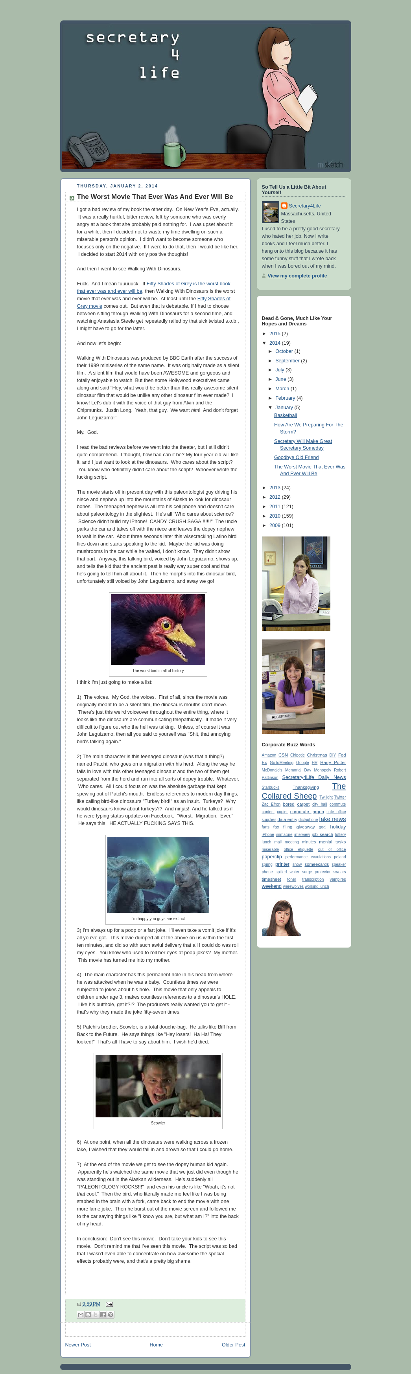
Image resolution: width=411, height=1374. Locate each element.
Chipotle (297, 755)
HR (315, 762)
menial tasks (332, 841)
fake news (332, 819)
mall (278, 842)
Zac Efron (271, 804)
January (284, 407)
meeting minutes (300, 842)
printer (282, 864)
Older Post (233, 1345)
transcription (313, 879)
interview (302, 834)
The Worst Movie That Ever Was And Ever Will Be (155, 196)
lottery (340, 834)
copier (282, 812)
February (286, 398)
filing (287, 827)
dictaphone (308, 819)
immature (284, 834)
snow (297, 864)
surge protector (316, 872)
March (283, 388)
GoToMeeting (281, 762)
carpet (303, 804)
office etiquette (298, 849)
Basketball (285, 415)
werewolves (293, 886)
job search (322, 834)
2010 (275, 516)
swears (340, 872)
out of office (332, 849)
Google (302, 762)
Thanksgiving (306, 787)
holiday (338, 827)
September (288, 361)
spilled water (287, 872)
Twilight (326, 797)
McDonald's (272, 770)
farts (266, 827)
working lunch (317, 886)
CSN (283, 755)
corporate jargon (307, 811)
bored (289, 804)
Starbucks (271, 787)
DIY (333, 755)
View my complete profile (297, 276)
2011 (275, 506)
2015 (275, 333)
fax (276, 827)
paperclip (272, 857)
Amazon (269, 755)
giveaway (305, 827)
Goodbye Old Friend (296, 457)
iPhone (268, 834)
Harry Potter (333, 762)
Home (156, 1345)
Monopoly (322, 770)
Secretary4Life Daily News (314, 777)
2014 (275, 343)
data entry (287, 819)
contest (268, 812)
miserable (270, 849)
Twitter (340, 797)
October (284, 351)
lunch (266, 842)
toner (291, 879)
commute (338, 804)
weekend (272, 886)
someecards (316, 864)
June (281, 379)
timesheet (271, 879)
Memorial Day (298, 770)
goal (322, 827)
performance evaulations (308, 857)
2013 (275, 487)
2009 (275, 525)
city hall (319, 804)
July (280, 370)
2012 (275, 497)
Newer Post (78, 1345)
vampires (338, 879)
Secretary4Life (305, 206)
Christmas (317, 755)
